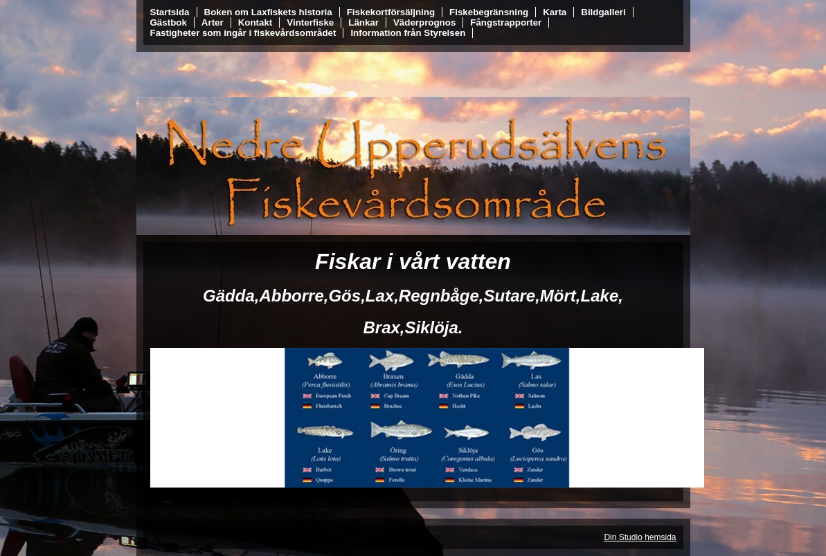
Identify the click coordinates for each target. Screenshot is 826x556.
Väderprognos (424, 22)
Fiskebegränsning (488, 12)
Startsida (170, 12)
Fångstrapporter (505, 22)
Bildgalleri (603, 12)
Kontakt (255, 22)
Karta (554, 12)
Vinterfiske (310, 22)
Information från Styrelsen (407, 33)
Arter (212, 22)
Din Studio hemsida (640, 537)
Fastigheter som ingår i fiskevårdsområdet (243, 33)
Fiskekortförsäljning (391, 12)
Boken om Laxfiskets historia (268, 12)
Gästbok (168, 22)
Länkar (363, 22)
